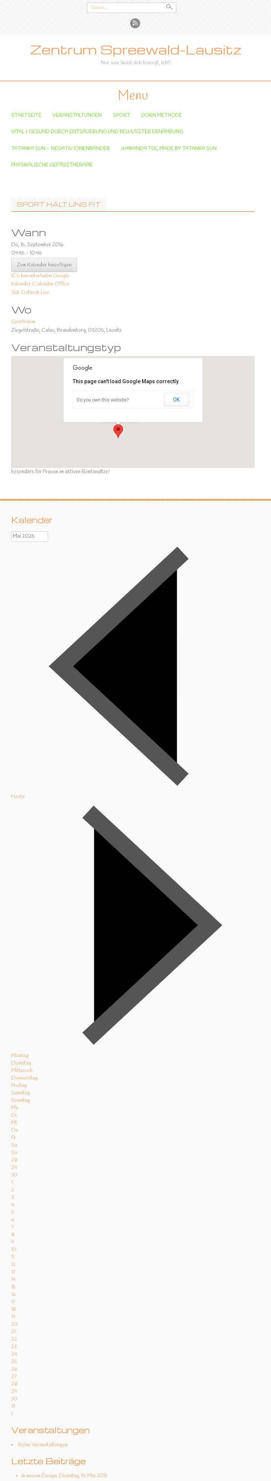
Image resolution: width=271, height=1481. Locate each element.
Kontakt (155, 1471)
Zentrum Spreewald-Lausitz (136, 49)
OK (176, 333)
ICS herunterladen (31, 209)
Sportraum (23, 255)
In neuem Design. (40, 1409)
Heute (18, 730)
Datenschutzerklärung (116, 1471)
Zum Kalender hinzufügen (44, 198)
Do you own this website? (103, 333)
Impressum (180, 1471)
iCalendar (43, 217)
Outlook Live (35, 225)
